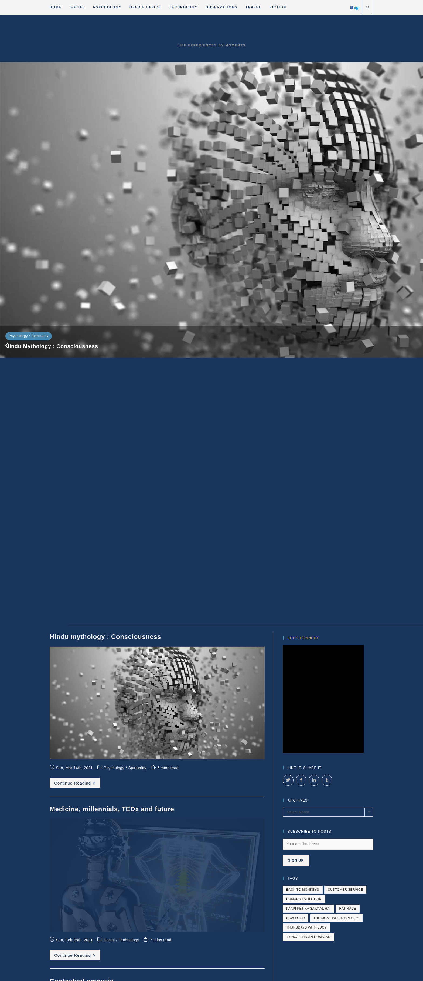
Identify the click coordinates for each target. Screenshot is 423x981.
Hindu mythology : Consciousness (51, 124)
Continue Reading (77, 360)
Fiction (223, 767)
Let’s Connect (303, 214)
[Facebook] (351, 7)
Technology (173, 114)
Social (155, 114)
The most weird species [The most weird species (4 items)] (336, 494)
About (259, 767)
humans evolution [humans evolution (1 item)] (304, 475)
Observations (353, 760)
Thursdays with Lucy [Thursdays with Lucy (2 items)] (306, 504)
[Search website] (367, 8)
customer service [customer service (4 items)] (345, 466)
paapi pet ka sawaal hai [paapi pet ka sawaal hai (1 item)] (308, 485)
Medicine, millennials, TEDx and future (199, 124)
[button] (7, 134)
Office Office (291, 760)
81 (242, 734)
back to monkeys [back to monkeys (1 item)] (302, 466)
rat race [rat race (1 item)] (347, 485)
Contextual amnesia (314, 125)
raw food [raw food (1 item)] (295, 494)
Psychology (18, 114)
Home (221, 760)
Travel (241, 767)
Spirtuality (40, 114)
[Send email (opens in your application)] (356, 8)
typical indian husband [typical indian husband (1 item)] (308, 513)
